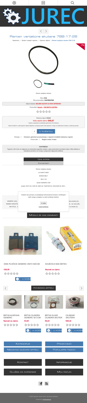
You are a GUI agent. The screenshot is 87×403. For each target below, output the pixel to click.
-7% (82, 45)
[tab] (43, 159)
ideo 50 (11, 206)
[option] (12, 311)
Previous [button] (5, 288)
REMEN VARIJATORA (13, 204)
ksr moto (74, 204)
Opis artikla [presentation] (44, 159)
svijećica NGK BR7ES (56, 264)
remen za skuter (71, 206)
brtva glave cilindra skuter (53, 316)
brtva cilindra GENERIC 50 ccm (32, 316)
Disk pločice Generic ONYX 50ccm (22, 264)
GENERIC (10, 201)
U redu (43, 203)
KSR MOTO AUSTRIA (50, 107)
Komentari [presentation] (43, 163)
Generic (40, 107)
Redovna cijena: (41, 118)
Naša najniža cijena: (40, 121)
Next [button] (81, 288)
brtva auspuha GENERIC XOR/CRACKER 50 (12, 317)
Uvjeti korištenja (43, 207)
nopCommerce (47, 399)
